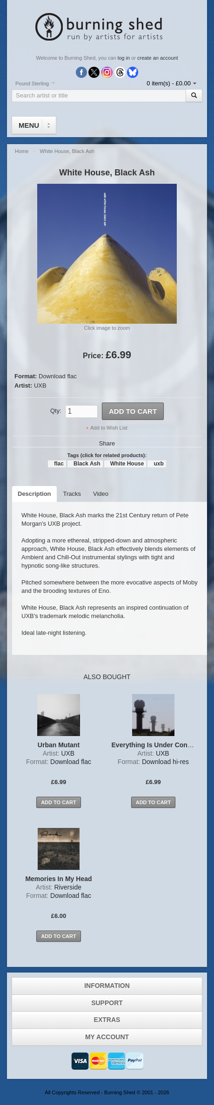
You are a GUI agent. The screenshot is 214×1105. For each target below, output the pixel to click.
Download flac (58, 376)
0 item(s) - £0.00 (169, 83)
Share (107, 443)
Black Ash (87, 463)
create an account (157, 58)
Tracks (72, 493)
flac (59, 463)
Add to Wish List (108, 428)
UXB (40, 385)
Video (100, 493)
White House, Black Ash (67, 151)
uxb (158, 463)
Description (34, 493)
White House (127, 463)
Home (21, 151)
